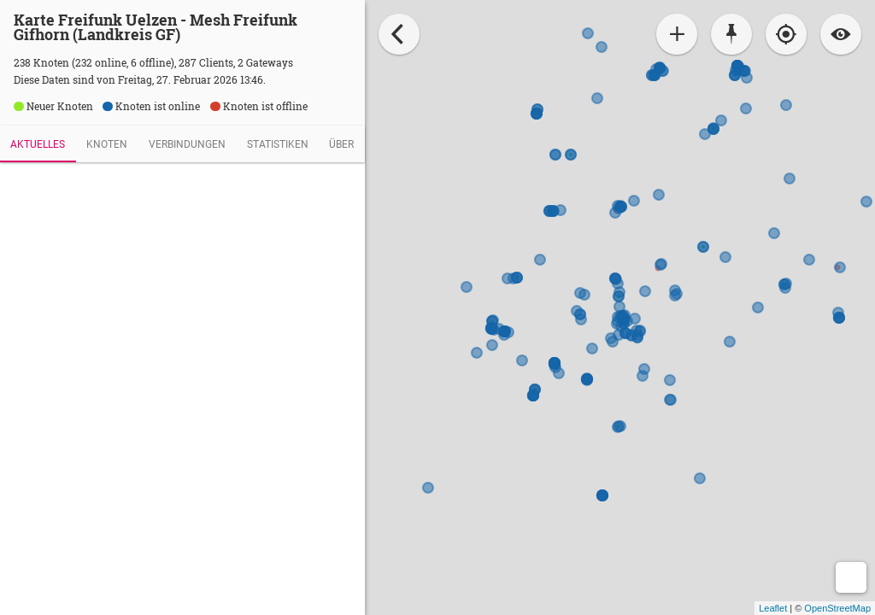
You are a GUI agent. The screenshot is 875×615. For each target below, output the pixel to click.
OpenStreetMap (837, 608)
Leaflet (773, 608)
